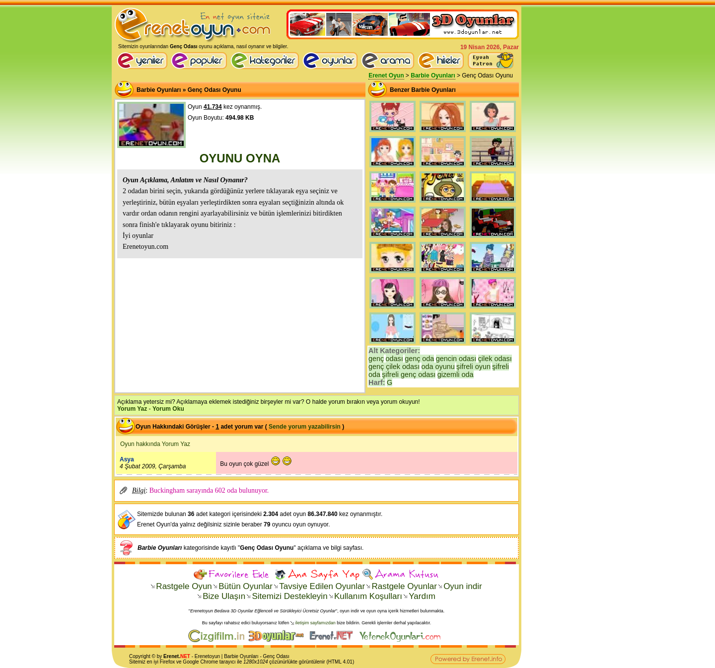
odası (394, 359)
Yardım (422, 596)
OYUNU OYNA (240, 158)
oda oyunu (438, 367)
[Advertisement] (239, 324)
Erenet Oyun (386, 75)
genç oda (419, 359)
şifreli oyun (473, 367)
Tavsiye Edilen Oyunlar (322, 586)
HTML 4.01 (340, 662)
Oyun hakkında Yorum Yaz (155, 444)
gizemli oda (455, 374)
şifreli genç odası (408, 374)
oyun (214, 656)
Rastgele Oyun (184, 586)
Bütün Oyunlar (245, 586)
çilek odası (495, 359)
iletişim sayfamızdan (315, 622)
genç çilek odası (394, 367)
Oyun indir (462, 586)
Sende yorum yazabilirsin (305, 426)
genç (376, 359)
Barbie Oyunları (433, 75)
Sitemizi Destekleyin (289, 596)
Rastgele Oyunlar (403, 586)
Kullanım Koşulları (368, 596)
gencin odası (456, 359)
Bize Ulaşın (224, 596)
